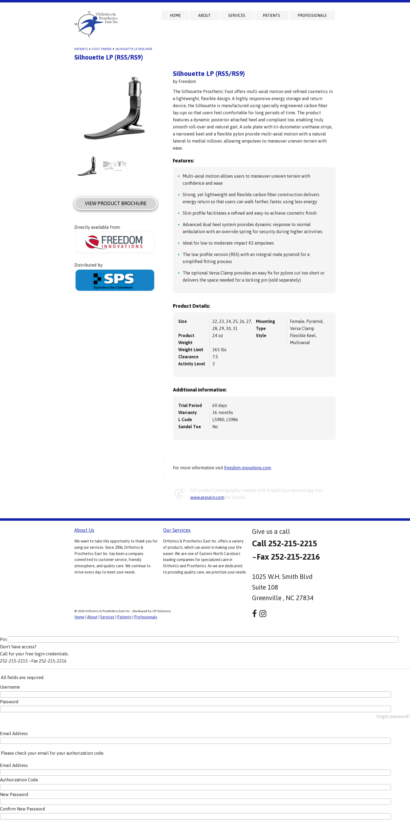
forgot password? (393, 716)
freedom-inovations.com (247, 467)
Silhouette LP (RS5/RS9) (133, 49)
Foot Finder (101, 49)
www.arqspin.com (207, 497)
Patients (271, 15)
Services (236, 15)
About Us (84, 530)
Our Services (177, 530)
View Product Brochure (115, 203)
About (204, 15)
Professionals (312, 15)
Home (175, 15)
